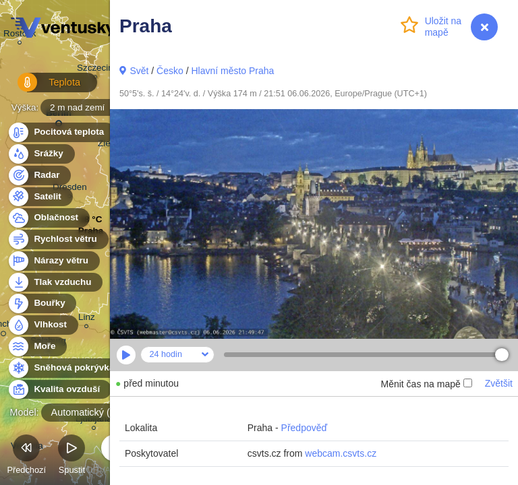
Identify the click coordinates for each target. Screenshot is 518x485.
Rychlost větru (57, 239)
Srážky (40, 154)
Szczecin (95, 70)
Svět (139, 70)
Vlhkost (42, 325)
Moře (37, 346)
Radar (39, 175)
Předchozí (26, 456)
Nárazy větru (53, 261)
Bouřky (41, 303)
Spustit (71, 456)
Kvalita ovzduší (59, 389)
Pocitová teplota (61, 132)
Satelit (39, 197)
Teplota (41, 87)
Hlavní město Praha (232, 70)
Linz (86, 319)
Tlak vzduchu (55, 282)
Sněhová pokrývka (66, 368)
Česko (169, 70)
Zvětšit (499, 383)
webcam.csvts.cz (340, 453)
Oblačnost (48, 218)
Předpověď (304, 427)
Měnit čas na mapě (425, 384)
